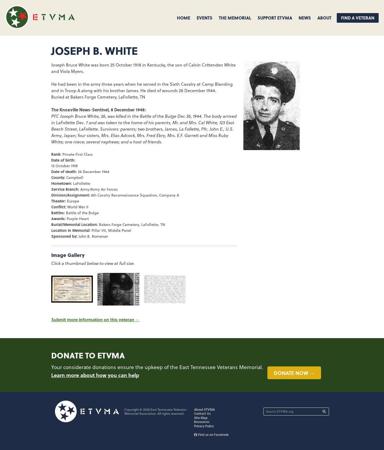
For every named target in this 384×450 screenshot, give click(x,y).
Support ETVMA (275, 18)
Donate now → (294, 373)
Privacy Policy (204, 426)
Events (204, 18)
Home (183, 18)
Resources (201, 421)
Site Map (201, 417)
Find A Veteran (357, 18)
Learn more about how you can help (95, 375)
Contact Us (202, 413)
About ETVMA (204, 409)
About (324, 18)
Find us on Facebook (211, 434)
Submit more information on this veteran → (95, 319)
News (305, 18)
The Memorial (235, 18)
